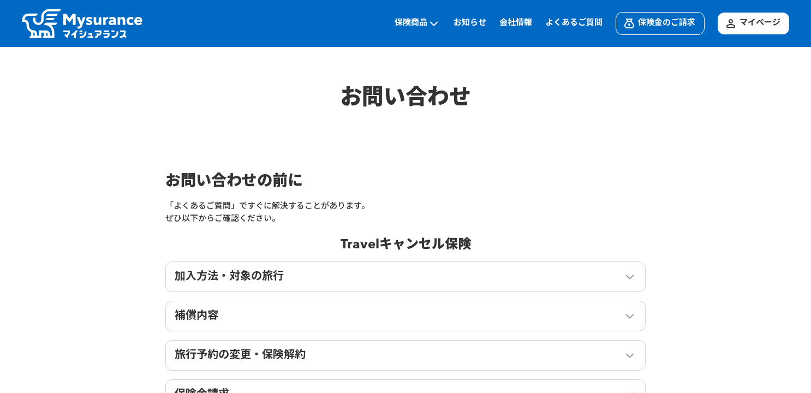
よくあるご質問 (574, 23)
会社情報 (515, 23)
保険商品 (417, 23)
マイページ (752, 23)
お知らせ (470, 23)
